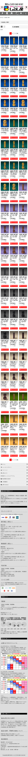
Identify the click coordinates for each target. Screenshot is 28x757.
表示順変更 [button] (15, 26)
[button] (2, 7)
